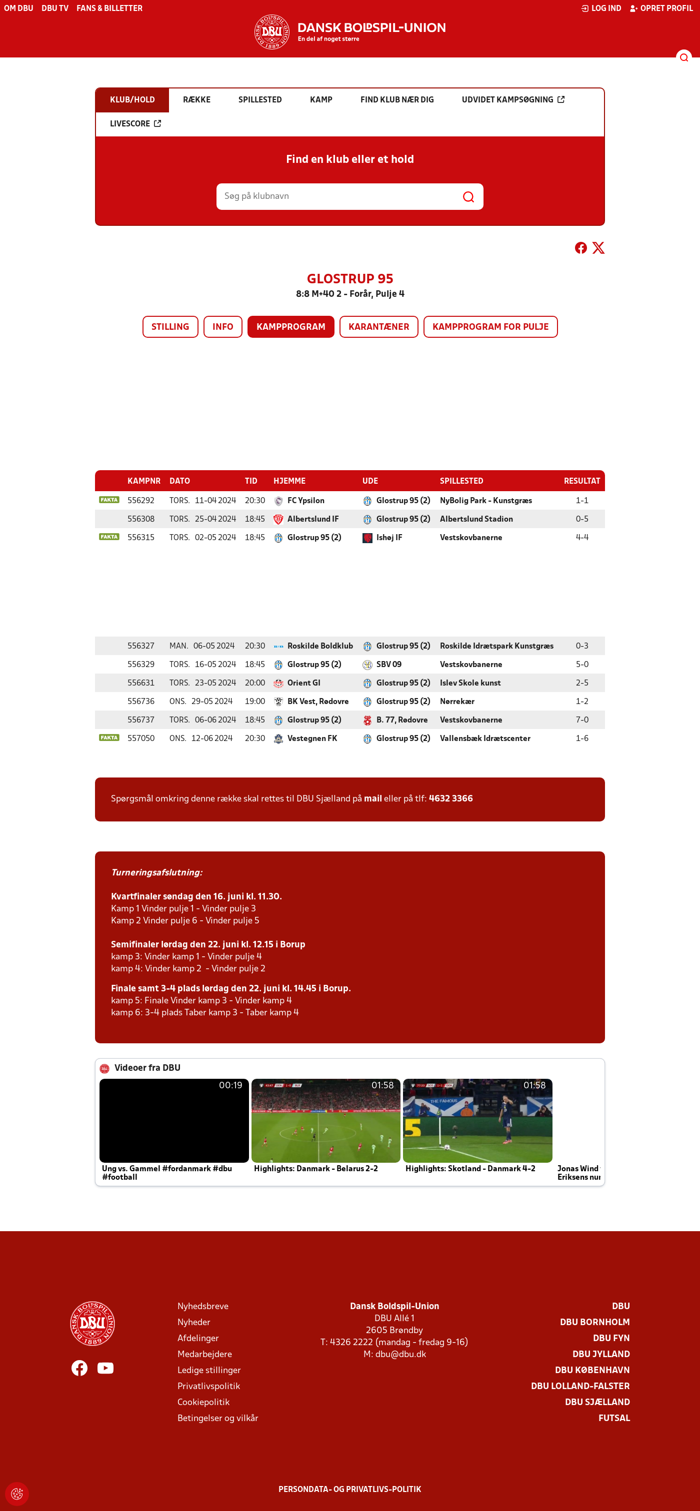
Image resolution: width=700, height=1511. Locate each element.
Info (223, 327)
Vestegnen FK (313, 738)
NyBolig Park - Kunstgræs (486, 500)
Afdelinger (198, 1338)
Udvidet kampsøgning (513, 100)
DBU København (592, 1370)
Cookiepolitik (204, 1402)
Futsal (614, 1418)
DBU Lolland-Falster (580, 1386)
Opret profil (661, 8)
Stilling (171, 327)
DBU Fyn (611, 1338)
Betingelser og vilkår (218, 1418)
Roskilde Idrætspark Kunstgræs (497, 646)
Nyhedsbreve (203, 1306)
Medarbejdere (205, 1354)
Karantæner (379, 327)
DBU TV (55, 8)
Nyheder (194, 1322)
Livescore (135, 124)
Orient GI (304, 683)
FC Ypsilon (306, 500)
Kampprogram (291, 327)
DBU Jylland (601, 1354)
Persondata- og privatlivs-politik (350, 1489)
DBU (621, 1306)
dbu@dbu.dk (401, 1354)
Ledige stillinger (209, 1370)
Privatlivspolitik (209, 1386)
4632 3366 (451, 798)
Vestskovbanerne (471, 537)
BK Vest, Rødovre (318, 701)
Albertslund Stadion (476, 519)
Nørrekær (457, 701)
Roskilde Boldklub (320, 646)
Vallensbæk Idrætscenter (485, 738)
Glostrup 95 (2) (403, 500)
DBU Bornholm (595, 1322)
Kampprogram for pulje (490, 327)
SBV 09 (389, 664)
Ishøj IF (389, 537)
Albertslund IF (313, 519)
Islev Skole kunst (470, 683)
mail (373, 798)
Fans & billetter (109, 8)
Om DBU (19, 8)
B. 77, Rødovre (402, 720)
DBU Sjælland (597, 1402)
